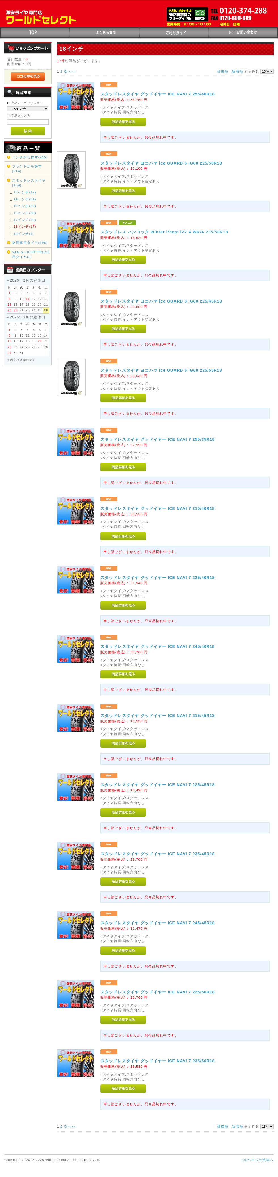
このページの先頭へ (257, 1160)
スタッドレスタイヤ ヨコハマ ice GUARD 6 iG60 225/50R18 (161, 163)
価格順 (222, 71)
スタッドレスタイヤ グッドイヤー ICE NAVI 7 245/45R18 (157, 923)
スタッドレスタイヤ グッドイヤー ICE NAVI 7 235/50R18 (157, 1061)
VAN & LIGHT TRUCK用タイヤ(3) (31, 254)
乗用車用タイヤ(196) (30, 242)
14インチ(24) (25, 199)
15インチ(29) (25, 206)
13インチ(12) (25, 192)
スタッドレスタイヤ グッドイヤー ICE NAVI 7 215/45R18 (157, 715)
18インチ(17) (25, 226)
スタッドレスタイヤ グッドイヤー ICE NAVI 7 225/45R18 (157, 784)
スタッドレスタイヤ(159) (29, 182)
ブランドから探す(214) (27, 168)
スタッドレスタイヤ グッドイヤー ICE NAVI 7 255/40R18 (157, 94)
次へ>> (70, 71)
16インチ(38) (25, 213)
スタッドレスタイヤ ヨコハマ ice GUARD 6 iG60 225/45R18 (161, 301)
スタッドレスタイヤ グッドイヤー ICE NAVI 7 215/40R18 (157, 508)
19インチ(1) (24, 233)
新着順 (237, 71)
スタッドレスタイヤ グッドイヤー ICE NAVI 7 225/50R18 (157, 992)
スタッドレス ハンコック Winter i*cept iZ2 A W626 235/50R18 (164, 232)
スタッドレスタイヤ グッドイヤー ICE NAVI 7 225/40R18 (157, 577)
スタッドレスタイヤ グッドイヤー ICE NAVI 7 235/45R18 (157, 854)
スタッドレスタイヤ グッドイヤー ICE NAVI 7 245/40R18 (157, 646)
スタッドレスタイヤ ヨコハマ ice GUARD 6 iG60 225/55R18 (161, 370)
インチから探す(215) (30, 157)
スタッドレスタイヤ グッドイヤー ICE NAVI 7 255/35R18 (157, 439)
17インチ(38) (25, 220)
